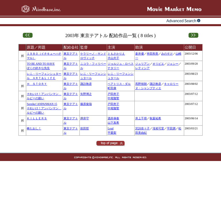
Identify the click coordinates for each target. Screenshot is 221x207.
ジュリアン (142, 63)
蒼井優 (139, 53)
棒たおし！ (34, 128)
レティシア (142, 68)
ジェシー (172, 63)
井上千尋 (141, 118)
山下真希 (113, 122)
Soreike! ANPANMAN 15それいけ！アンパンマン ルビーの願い (44, 108)
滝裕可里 (158, 128)
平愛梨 (112, 132)
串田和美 (152, 53)
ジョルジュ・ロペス (121, 63)
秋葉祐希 (155, 118)
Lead (110, 128)
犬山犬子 (113, 58)
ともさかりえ (116, 53)
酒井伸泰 (113, 118)
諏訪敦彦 (86, 83)
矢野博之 (86, 93)
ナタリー (113, 68)
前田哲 (84, 128)
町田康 (112, 88)
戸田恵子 (113, 93)
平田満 (171, 128)
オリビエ (158, 63)
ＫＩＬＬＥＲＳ (37, 118)
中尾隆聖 (113, 98)
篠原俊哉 (86, 104)
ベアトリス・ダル (119, 83)
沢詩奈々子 (142, 128)
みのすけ (167, 53)
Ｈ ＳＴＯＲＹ (37, 83)
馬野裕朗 (141, 83)
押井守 (84, 118)
